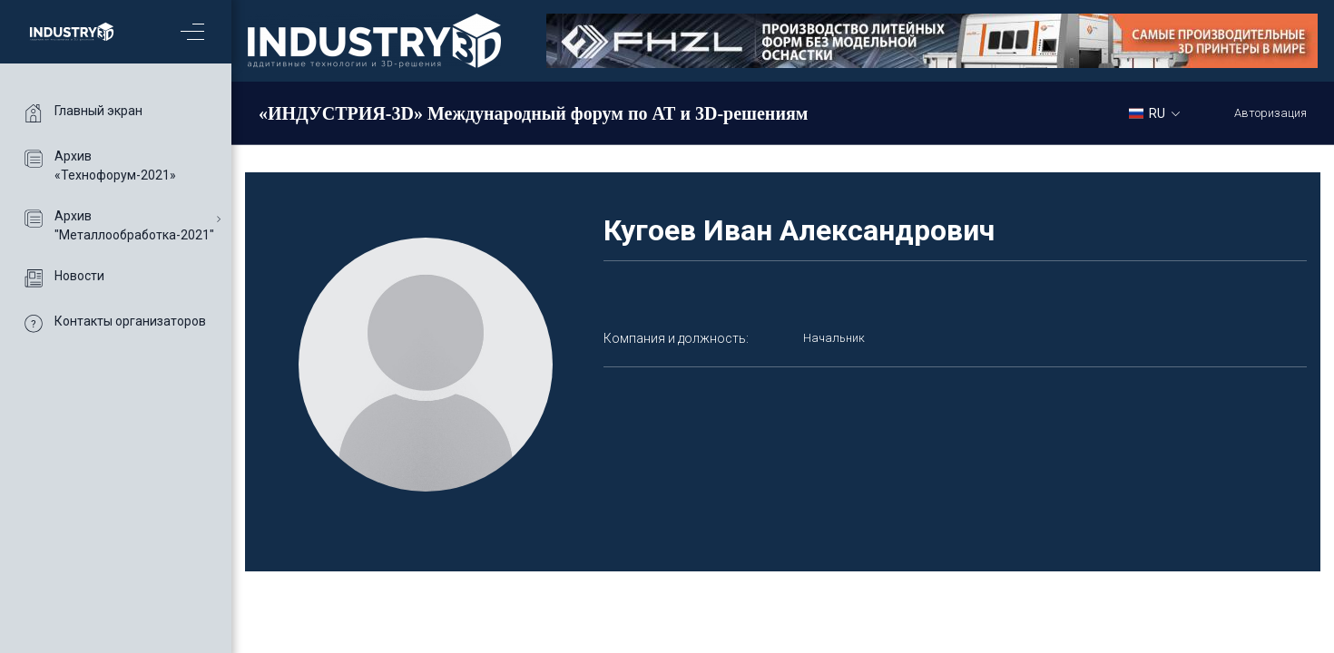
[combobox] (1161, 112)
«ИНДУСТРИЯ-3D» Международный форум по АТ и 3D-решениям (533, 113)
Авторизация (1270, 113)
